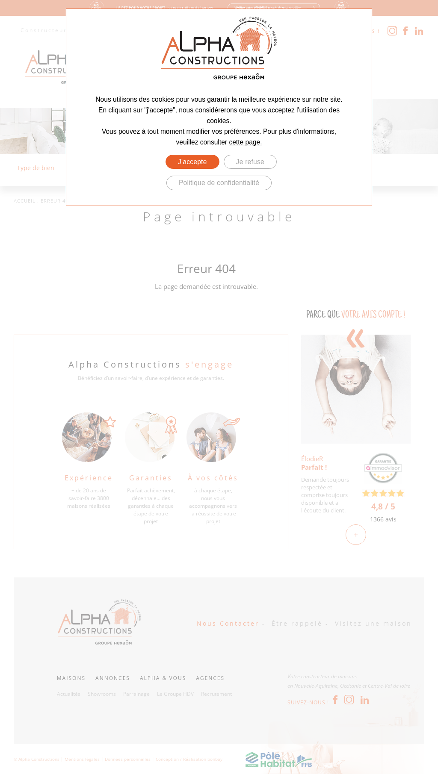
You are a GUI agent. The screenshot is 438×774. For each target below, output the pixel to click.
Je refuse (250, 161)
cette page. (245, 142)
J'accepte (192, 161)
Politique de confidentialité (219, 182)
